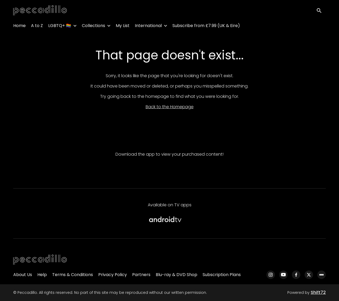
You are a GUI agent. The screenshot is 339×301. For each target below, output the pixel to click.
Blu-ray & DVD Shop (176, 275)
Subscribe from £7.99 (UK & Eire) (206, 27)
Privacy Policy (112, 275)
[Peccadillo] (40, 260)
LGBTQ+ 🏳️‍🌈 (59, 27)
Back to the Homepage (170, 107)
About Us (22, 275)
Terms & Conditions (72, 275)
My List (123, 27)
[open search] (321, 11)
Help (42, 275)
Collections (93, 27)
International (148, 27)
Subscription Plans (222, 275)
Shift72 (318, 292)
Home (19, 27)
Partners (141, 275)
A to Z (37, 27)
